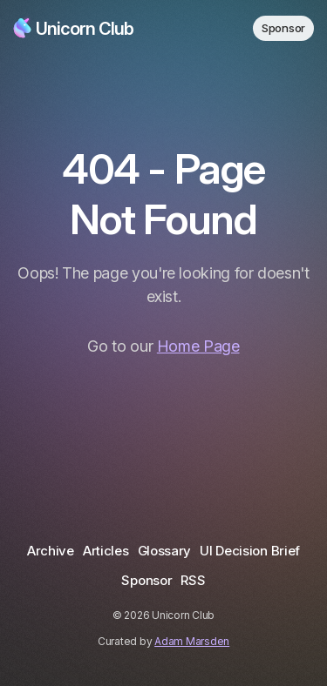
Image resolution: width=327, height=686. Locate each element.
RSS (193, 580)
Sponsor (283, 28)
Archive (50, 550)
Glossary (165, 550)
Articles (106, 550)
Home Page (198, 346)
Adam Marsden (191, 641)
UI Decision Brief (250, 550)
